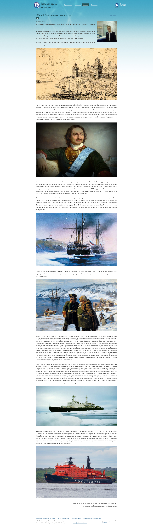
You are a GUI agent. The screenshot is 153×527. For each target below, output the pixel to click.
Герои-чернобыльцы (63, 518)
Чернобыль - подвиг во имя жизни (45, 518)
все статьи (113, 15)
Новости (78, 5)
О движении (68, 5)
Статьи (85, 5)
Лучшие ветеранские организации (93, 518)
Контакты (94, 5)
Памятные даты (76, 518)
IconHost (104, 523)
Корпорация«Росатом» (123, 4)
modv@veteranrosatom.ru (80, 523)
